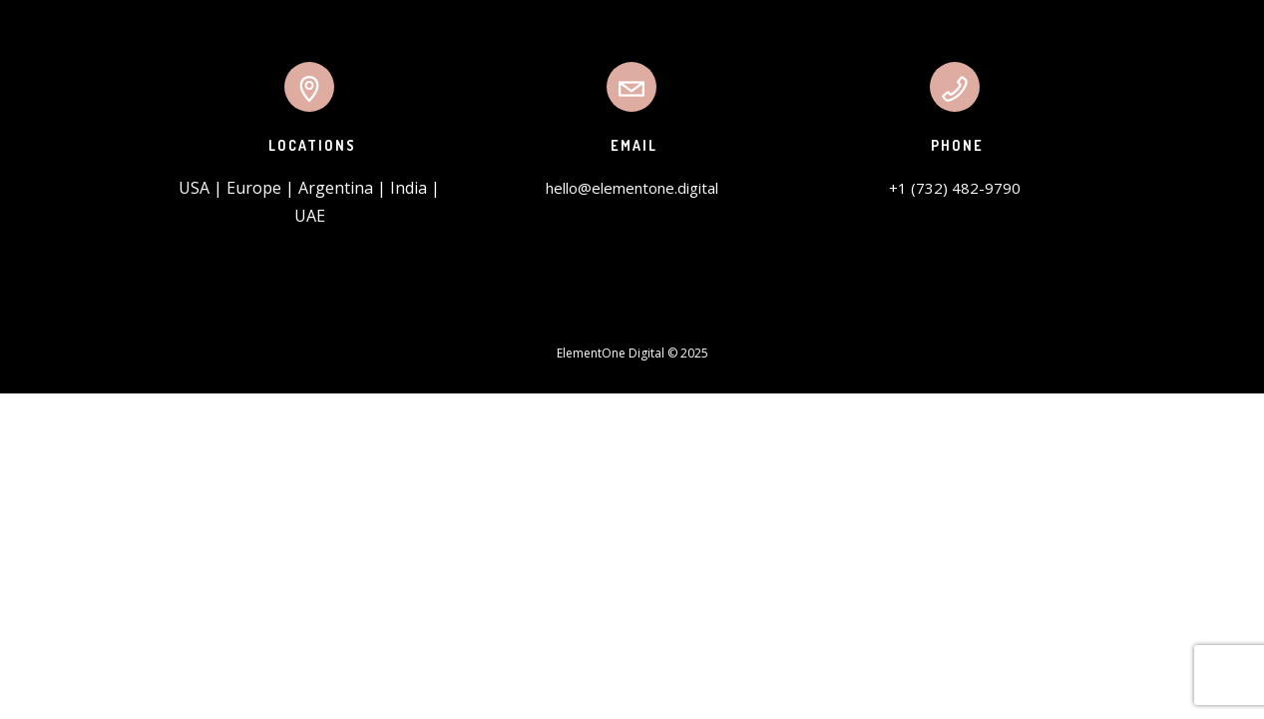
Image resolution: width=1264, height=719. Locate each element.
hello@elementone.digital (632, 188)
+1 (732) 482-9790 (955, 188)
